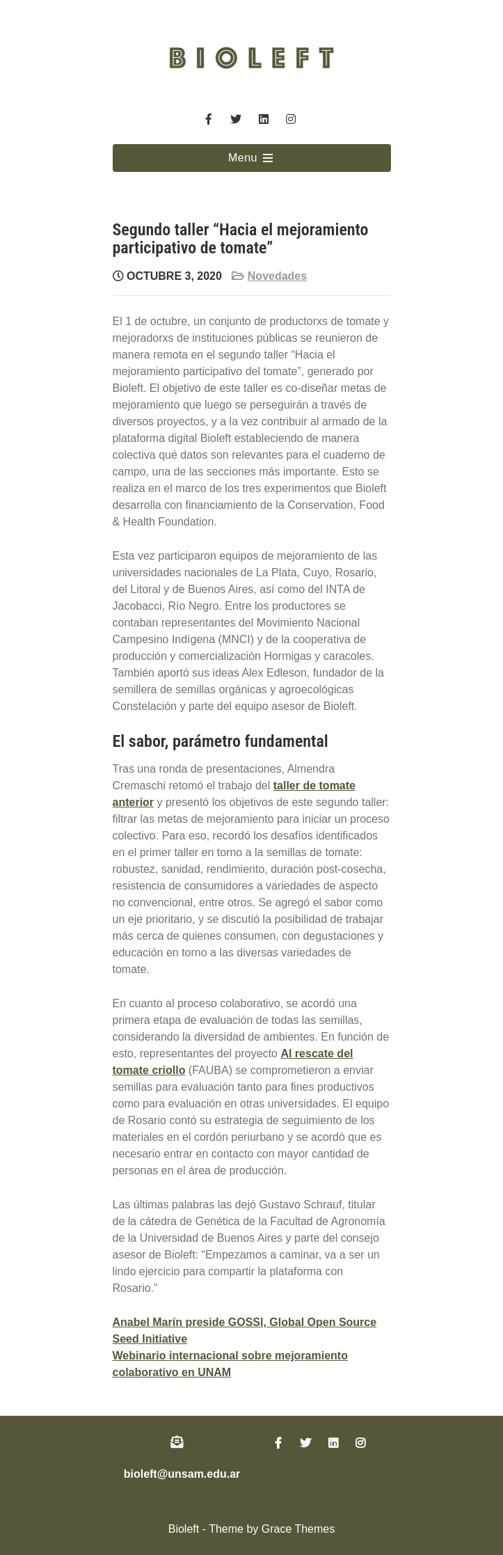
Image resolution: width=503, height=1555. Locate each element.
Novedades (277, 276)
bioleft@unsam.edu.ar (182, 1474)
